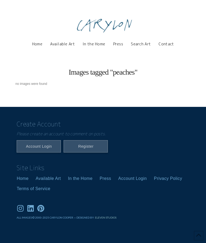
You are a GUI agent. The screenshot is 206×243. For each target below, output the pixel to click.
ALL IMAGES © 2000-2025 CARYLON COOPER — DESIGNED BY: (56, 217)
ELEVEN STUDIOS (105, 217)
